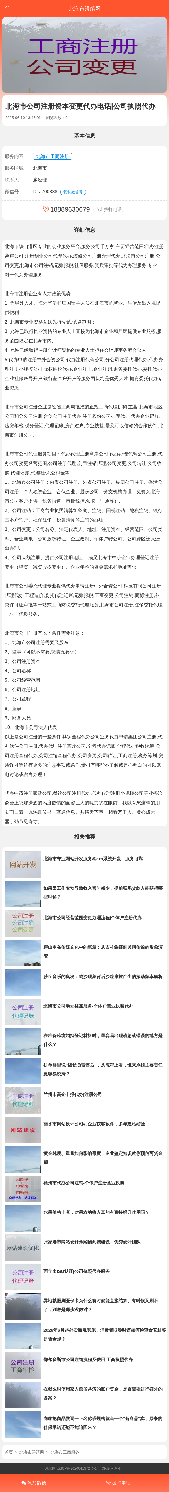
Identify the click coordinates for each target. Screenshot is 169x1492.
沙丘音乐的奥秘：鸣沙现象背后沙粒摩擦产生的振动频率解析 (103, 976)
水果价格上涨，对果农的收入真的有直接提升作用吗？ (96, 1212)
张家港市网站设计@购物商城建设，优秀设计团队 (91, 1241)
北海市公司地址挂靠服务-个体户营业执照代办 (88, 1006)
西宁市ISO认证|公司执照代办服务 (76, 1271)
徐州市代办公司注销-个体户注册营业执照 (83, 1182)
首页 (9, 1452)
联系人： (14, 179)
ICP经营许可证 (112, 1468)
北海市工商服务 (65, 1452)
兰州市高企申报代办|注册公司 (72, 1094)
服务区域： (16, 168)
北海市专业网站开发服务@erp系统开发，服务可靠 (93, 858)
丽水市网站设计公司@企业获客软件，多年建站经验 (94, 1123)
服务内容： (16, 156)
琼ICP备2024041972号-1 (76, 1468)
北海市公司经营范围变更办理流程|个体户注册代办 (92, 917)
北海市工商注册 (52, 156)
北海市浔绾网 (31, 1452)
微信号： (14, 191)
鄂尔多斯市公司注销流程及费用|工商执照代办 (88, 1359)
